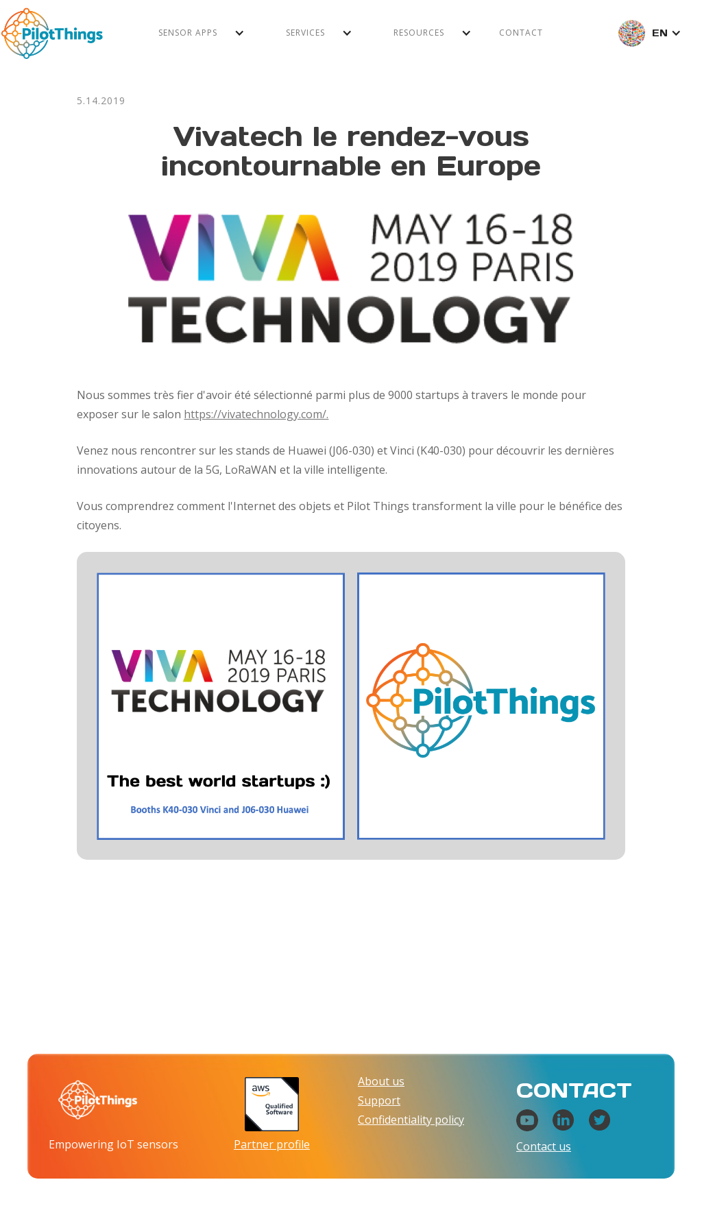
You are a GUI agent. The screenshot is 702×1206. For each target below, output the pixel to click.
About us (381, 1081)
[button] (201, 33)
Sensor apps (187, 32)
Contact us (543, 1146)
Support (379, 1100)
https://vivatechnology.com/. (256, 414)
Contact (521, 32)
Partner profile (272, 1144)
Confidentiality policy (411, 1119)
